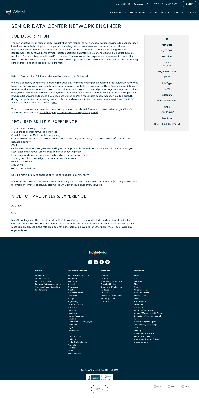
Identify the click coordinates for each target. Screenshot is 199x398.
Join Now (171, 4)
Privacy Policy (140, 307)
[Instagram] (91, 263)
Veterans (138, 281)
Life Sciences (73, 330)
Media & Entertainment (77, 342)
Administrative (74, 278)
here (54, 102)
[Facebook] (102, 263)
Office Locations (141, 290)
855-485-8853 (156, 4)
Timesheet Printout (108, 284)
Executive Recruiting (43, 281)
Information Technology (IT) (80, 322)
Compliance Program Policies (146, 339)
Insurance (72, 324)
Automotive (73, 281)
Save (173, 386)
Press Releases (140, 301)
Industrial (72, 319)
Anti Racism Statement (144, 336)
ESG (136, 278)
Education (72, 295)
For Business (116, 12)
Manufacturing (74, 336)
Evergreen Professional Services (48, 284)
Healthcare (72, 310)
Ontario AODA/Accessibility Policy (148, 313)
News (136, 298)
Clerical (71, 284)
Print (159, 386)
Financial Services (75, 304)
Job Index (105, 301)
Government (73, 307)
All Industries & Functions (78, 275)
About (176, 12)
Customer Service (75, 293)
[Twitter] (108, 263)
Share (188, 386)
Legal (70, 327)
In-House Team (107, 290)
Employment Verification (111, 287)
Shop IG (104, 293)
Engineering (73, 301)
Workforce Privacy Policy (144, 310)
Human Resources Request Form (104, 99)
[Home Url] (14, 12)
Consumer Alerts (141, 342)
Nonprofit (72, 345)
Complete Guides (141, 293)
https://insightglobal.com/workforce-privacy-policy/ (69, 112)
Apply (99, 389)
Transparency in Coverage (145, 324)
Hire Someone (41, 290)
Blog (136, 284)
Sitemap (137, 330)
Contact (191, 12)
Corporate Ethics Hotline (144, 333)
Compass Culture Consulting (47, 287)
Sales (70, 351)
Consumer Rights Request (145, 322)
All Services (40, 275)
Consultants (106, 275)
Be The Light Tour (108, 298)
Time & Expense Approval (111, 281)
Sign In (189, 4)
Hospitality (72, 313)
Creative (71, 290)
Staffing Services (42, 278)
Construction (73, 287)
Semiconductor (74, 353)
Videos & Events (140, 295)
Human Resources (76, 316)
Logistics (72, 333)
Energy (71, 298)
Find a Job (105, 278)
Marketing (72, 339)
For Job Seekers (139, 12)
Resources (160, 12)
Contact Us (138, 4)
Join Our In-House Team (111, 295)
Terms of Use (139, 327)
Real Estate (72, 348)
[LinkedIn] (97, 263)
